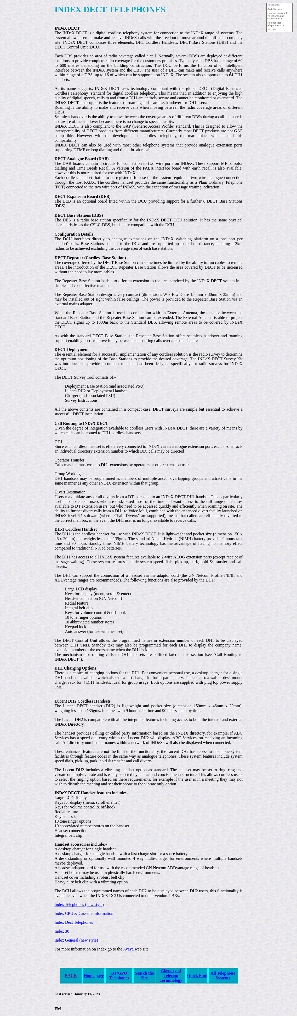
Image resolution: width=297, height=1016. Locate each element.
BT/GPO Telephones (119, 975)
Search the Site (144, 975)
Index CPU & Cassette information (83, 913)
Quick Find (197, 975)
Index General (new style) (76, 940)
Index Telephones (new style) (79, 904)
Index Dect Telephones (73, 922)
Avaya (128, 949)
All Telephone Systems (222, 975)
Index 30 (61, 931)
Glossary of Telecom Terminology (170, 975)
